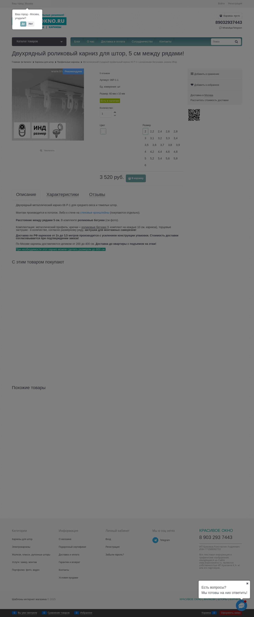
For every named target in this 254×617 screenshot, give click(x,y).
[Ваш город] (247, 583)
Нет (31, 23)
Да (23, 23)
